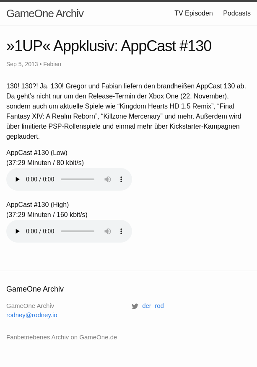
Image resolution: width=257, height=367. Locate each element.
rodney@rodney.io (31, 314)
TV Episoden (193, 13)
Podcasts (237, 13)
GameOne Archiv (44, 13)
